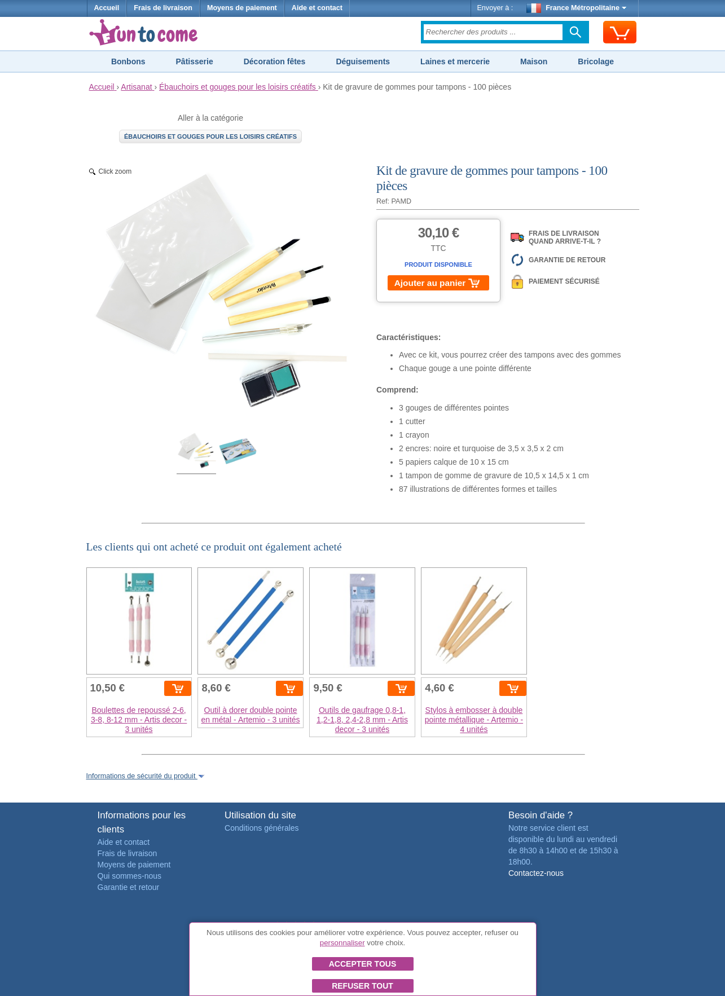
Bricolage (596, 61)
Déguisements (363, 61)
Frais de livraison (163, 8)
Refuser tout (362, 985)
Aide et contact (317, 8)
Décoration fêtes (275, 61)
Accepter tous (363, 963)
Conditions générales (262, 827)
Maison (533, 61)
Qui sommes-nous (130, 875)
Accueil (107, 8)
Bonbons (128, 61)
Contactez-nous (536, 873)
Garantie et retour (129, 887)
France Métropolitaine (576, 8)
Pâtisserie (194, 61)
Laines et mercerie (455, 61)
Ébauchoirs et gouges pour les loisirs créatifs (210, 136)
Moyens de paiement (242, 8)
